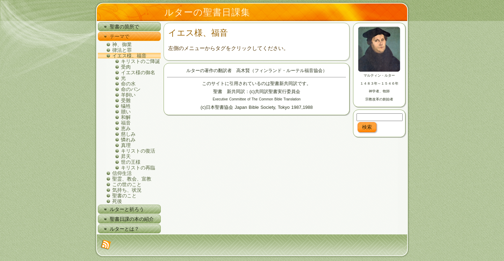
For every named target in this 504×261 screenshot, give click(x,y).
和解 (126, 117)
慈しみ (128, 134)
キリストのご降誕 (140, 61)
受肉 (126, 67)
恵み (126, 128)
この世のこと (127, 184)
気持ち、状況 (127, 190)
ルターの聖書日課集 (207, 12)
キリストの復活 (138, 151)
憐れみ (128, 139)
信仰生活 (122, 173)
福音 (126, 123)
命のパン (131, 89)
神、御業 (122, 44)
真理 (126, 145)
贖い (126, 111)
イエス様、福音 (129, 55)
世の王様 (131, 162)
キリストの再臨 (138, 167)
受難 (126, 100)
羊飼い (128, 95)
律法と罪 (122, 50)
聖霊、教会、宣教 (131, 179)
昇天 (126, 156)
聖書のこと (124, 195)
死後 (117, 201)
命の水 (128, 83)
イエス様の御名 (138, 72)
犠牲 (126, 106)
